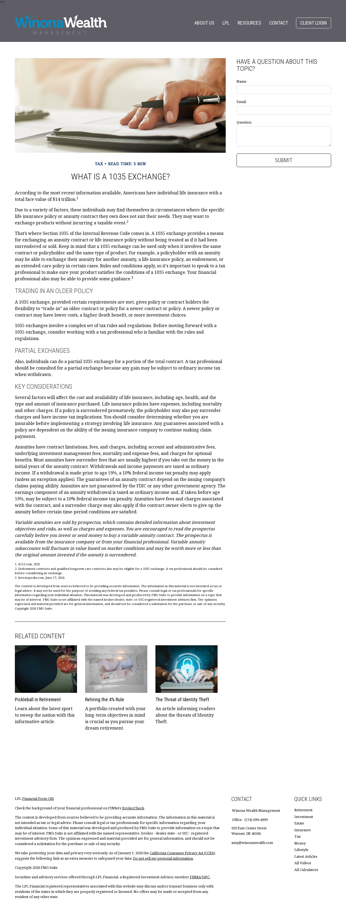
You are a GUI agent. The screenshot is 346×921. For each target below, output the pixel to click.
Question (244, 122)
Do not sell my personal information (163, 858)
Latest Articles (305, 856)
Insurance (302, 829)
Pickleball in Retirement (38, 699)
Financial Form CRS (38, 798)
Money (300, 843)
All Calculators (306, 869)
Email (241, 101)
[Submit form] (284, 160)
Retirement (303, 809)
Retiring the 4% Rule (104, 699)
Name (242, 81)
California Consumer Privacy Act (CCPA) (182, 852)
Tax (297, 836)
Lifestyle (301, 849)
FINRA (195, 877)
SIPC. (206, 877)
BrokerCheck (133, 808)
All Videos (302, 862)
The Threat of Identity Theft (182, 699)
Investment (303, 816)
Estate (299, 823)
